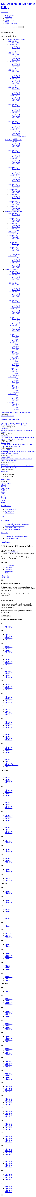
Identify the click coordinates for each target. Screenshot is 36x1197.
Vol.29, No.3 (16, 196)
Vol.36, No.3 (16, 145)
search (21, 27)
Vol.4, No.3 (15, 380)
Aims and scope (9, 511)
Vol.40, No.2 (16, 109)
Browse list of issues (11, 23)
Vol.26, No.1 (16, 216)
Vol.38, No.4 (16, 123)
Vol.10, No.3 (16, 329)
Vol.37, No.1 (16, 138)
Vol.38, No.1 (16, 128)
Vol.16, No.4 (16, 276)
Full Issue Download (7, 416)
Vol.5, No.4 (15, 370)
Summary (4, 428)
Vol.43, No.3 (16, 82)
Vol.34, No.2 (16, 164)
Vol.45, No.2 (16, 66)
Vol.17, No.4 (16, 264)
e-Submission (5, 576)
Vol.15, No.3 (16, 286)
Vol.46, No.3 (16, 56)
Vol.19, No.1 (16, 254)
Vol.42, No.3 (16, 90)
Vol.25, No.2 (16, 220)
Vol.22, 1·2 (15, 233)
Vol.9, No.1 (15, 341)
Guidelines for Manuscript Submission (16, 536)
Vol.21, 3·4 (15, 237)
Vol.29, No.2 (16, 198)
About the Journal (10, 509)
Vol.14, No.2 (16, 296)
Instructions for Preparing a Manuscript (17, 524)
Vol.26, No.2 (16, 215)
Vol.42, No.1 (16, 94)
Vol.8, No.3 (15, 346)
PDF (8, 428)
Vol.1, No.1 (15, 409)
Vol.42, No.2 (16, 92)
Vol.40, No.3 (16, 107)
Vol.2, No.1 (15, 400)
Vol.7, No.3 (15, 354)
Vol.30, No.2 (16, 191)
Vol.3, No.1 (15, 392)
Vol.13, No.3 (16, 303)
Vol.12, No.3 (16, 312)
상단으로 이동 (5, 479)
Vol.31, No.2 (16, 186)
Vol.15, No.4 (16, 285)
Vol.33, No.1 (16, 174)
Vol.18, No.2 (16, 259)
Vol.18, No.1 (16, 261)
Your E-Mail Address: (7, 600)
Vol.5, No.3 (15, 371)
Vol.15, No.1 (16, 290)
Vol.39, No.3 (16, 116)
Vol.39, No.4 (16, 114)
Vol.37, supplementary (19, 136)
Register (4, 615)
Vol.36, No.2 (16, 147)
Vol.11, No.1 (16, 324)
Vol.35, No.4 (16, 152)
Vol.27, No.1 (16, 210)
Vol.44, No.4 (16, 72)
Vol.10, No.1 (16, 332)
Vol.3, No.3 (15, 389)
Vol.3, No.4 (15, 387)
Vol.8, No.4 (15, 344)
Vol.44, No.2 (16, 75)
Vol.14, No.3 (16, 295)
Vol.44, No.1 (16, 77)
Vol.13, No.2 (16, 305)
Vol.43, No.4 (16, 80)
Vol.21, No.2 (16, 239)
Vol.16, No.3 (16, 278)
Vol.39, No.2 (16, 118)
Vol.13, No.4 (16, 302)
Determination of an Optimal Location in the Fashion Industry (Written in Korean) (17, 466)
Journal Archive (9, 20)
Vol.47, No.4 (16, 46)
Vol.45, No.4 (16, 63)
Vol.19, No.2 (16, 252)
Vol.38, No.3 (16, 124)
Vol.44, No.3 (16, 73)
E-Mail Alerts (5, 577)
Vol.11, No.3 (16, 320)
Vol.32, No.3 (16, 179)
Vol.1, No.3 (15, 406)
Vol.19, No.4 (16, 249)
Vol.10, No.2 (16, 331)
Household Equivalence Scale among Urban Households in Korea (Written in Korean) (14, 424)
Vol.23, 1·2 (15, 230)
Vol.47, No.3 (16, 48)
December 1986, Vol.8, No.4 (10, 419)
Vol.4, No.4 (15, 378)
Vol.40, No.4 (16, 106)
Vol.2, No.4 (15, 395)
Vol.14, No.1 (16, 298)
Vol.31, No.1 (16, 187)
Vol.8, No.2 (15, 348)
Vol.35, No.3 (16, 153)
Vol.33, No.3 (16, 170)
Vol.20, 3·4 (15, 244)
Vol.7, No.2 (15, 356)
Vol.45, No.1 (16, 68)
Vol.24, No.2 (16, 225)
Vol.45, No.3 (16, 65)
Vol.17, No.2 (16, 268)
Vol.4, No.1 (15, 383)
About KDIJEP (9, 15)
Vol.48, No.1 (16, 43)
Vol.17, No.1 (16, 273)
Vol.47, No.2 (16, 49)
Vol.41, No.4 (16, 97)
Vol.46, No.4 (16, 54)
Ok (9, 615)
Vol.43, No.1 (16, 85)
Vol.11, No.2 (16, 322)
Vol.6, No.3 (15, 363)
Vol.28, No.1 (16, 204)
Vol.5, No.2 (15, 373)
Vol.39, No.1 (16, 119)
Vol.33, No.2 (16, 172)
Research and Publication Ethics (14, 526)
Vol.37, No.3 (16, 133)
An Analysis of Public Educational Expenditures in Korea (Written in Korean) (16, 459)
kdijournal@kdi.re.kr (11, 552)
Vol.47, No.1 (16, 51)
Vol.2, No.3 (15, 397)
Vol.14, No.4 (16, 293)
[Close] (2, 580)
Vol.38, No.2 (16, 126)
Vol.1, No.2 (15, 407)
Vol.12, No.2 (16, 314)
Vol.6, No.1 (15, 366)
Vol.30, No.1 (16, 193)
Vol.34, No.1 (16, 165)
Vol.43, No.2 (16, 83)
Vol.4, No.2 (15, 382)
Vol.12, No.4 (16, 310)
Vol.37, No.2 (16, 135)
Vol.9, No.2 (15, 339)
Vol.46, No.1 (16, 60)
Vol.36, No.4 (16, 143)
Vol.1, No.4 (15, 404)
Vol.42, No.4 (16, 89)
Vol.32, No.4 (16, 177)
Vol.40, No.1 (16, 111)
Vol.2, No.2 (15, 399)
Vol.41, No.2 (16, 100)
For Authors (8, 17)
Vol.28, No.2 (16, 203)
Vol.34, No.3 (16, 162)
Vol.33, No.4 (16, 169)
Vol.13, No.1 (16, 307)
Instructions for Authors (12, 538)
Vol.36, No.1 (16, 148)
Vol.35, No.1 (16, 157)
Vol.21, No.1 (16, 240)
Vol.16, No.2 (16, 279)
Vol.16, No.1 (16, 281)
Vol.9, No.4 (15, 336)
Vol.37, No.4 (16, 131)
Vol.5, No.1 (15, 375)
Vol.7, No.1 (15, 358)
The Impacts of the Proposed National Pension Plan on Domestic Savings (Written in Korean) (17, 438)
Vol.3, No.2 (15, 390)
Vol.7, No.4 (15, 353)
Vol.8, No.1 (15, 349)
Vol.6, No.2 (15, 365)
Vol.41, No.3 (16, 99)
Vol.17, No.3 (16, 266)
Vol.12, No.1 (16, 315)
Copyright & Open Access (13, 527)
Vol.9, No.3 (15, 337)
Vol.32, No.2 (16, 181)
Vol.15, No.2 (16, 288)
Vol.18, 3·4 (15, 257)
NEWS (7, 22)
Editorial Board (9, 513)
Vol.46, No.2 (16, 58)
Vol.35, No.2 (16, 155)
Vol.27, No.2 (16, 208)
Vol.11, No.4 (16, 319)
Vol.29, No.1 (16, 199)
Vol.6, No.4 (15, 361)
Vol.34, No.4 (16, 160)
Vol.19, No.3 (16, 250)
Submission (8, 18)
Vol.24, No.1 (16, 227)
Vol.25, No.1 (16, 221)
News (2, 517)
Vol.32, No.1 (16, 182)
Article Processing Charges (13, 529)
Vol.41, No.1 (16, 102)
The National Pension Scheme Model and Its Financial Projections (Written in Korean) (17, 445)
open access (4, 12)
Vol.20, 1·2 (15, 245)
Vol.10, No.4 (16, 327)
